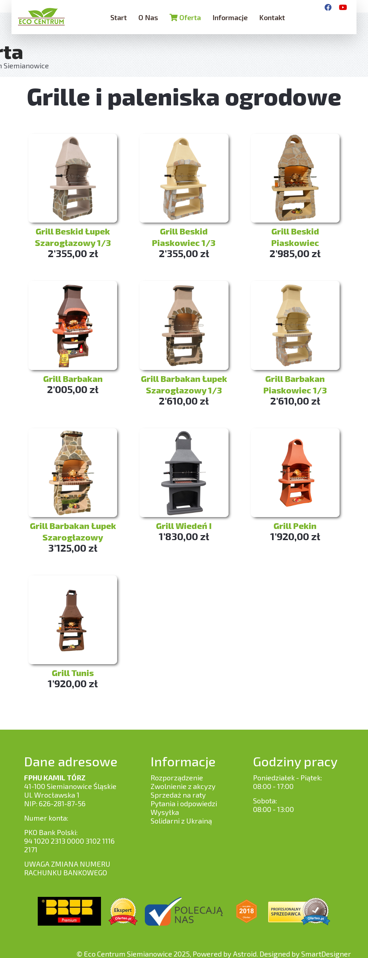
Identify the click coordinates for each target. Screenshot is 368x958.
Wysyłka (165, 812)
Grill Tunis (73, 672)
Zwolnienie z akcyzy (183, 786)
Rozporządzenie (177, 777)
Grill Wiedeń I (184, 525)
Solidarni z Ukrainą (181, 820)
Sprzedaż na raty (178, 794)
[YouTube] (343, 7)
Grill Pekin (295, 525)
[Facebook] (328, 7)
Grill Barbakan (73, 378)
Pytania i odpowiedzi (184, 803)
